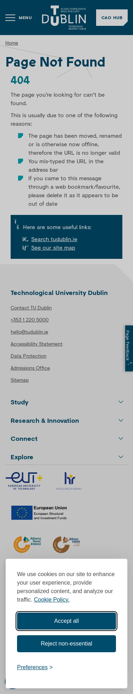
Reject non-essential (66, 644)
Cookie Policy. (52, 600)
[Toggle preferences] (35, 667)
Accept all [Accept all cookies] (66, 621)
